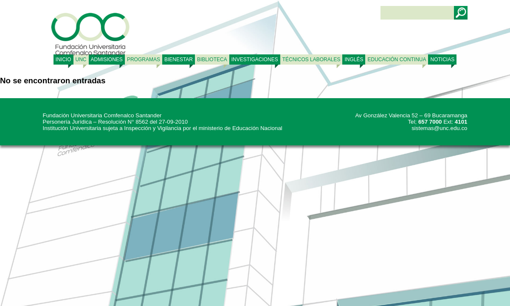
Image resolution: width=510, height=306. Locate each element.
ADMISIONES (107, 59)
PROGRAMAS (143, 59)
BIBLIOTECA (212, 59)
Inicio (63, 59)
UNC (81, 59)
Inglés (353, 59)
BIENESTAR (178, 59)
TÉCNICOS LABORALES (311, 59)
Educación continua (396, 59)
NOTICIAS (442, 59)
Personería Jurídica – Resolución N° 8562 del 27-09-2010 (115, 122)
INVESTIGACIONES (254, 59)
